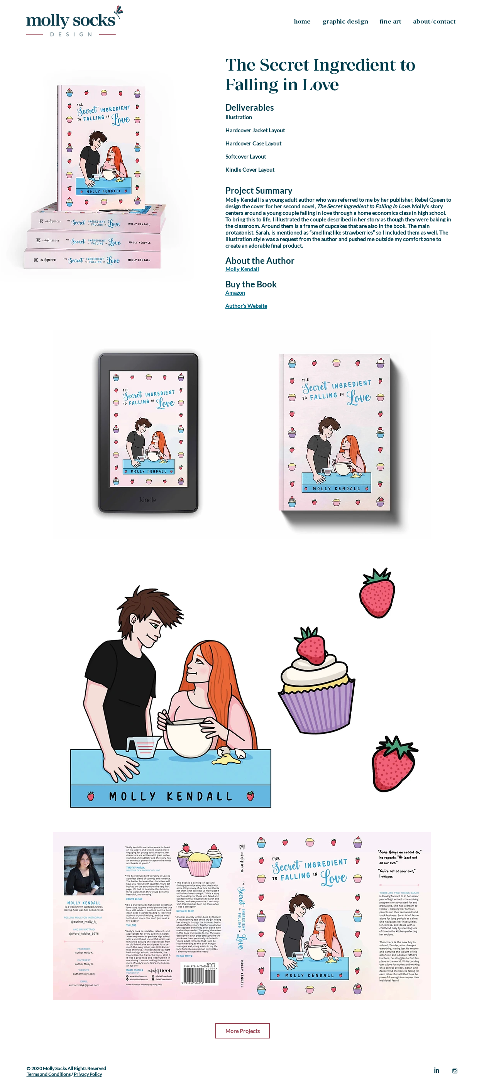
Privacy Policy (88, 1074)
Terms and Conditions (49, 1074)
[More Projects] (242, 1030)
